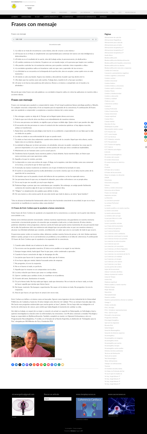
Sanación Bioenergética (112, 330)
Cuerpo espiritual (110, 116)
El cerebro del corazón (112, 157)
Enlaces (107, 185)
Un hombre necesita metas (113, 368)
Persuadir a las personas (112, 315)
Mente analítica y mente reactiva (115, 284)
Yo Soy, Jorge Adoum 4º (112, 384)
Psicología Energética (112, 320)
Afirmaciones (26, 17)
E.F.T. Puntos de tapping (112, 144)
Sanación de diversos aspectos (115, 333)
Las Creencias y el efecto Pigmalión (116, 249)
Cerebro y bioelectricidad (113, 93)
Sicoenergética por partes (113, 343)
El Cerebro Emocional (112, 160)
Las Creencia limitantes (112, 231)
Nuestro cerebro (110, 297)
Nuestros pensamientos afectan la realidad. (119, 300)
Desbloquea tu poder (111, 126)
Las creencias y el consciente (114, 246)
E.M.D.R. (107, 152)
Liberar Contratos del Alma (113, 272)
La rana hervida (110, 221)
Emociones (63, 12)
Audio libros (109, 55)
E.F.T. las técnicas (110, 137)
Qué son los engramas (112, 323)
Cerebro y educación (111, 96)
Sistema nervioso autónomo (114, 351)
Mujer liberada (109, 289)
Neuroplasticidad (110, 295)
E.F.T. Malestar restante (112, 139)
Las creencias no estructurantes (115, 241)
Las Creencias (85, 12)
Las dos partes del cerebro (113, 267)
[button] (12, 364)
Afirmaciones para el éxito (113, 45)
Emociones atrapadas (112, 182)
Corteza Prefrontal (111, 109)
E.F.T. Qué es (109, 147)
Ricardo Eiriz (109, 325)
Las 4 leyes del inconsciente (114, 226)
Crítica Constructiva (111, 111)
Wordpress (73, 431)
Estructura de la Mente (112, 190)
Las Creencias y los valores (113, 261)
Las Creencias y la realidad (113, 256)
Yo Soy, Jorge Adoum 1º (112, 376)
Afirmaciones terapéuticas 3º (114, 53)
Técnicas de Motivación (112, 353)
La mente (14, 17)
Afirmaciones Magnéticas (113, 40)
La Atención (108, 198)
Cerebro (74, 12)
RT (82, 431)
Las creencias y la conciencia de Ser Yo (117, 254)
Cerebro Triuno (109, 91)
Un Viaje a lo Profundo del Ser (114, 371)
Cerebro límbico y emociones (114, 86)
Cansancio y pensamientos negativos (117, 73)
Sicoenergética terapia (112, 345)
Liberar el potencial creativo (114, 274)
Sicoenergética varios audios (114, 348)
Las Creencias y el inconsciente (115, 251)
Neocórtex (108, 292)
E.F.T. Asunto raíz (110, 132)
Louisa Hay (108, 279)
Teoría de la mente (111, 356)
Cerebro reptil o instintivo (113, 88)
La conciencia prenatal (112, 200)
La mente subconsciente (112, 213)
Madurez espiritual (111, 282)
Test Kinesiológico (110, 358)
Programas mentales (111, 317)
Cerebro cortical (110, 78)
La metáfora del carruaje (113, 216)
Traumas (107, 366)
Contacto (108, 106)
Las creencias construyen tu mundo (116, 236)
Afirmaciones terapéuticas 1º (114, 47)
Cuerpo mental (109, 121)
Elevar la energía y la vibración (114, 175)
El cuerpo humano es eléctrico (114, 162)
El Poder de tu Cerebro (112, 170)
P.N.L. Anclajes (109, 307)
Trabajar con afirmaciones (113, 363)
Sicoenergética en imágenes (114, 338)
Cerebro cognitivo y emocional (115, 75)
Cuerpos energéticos (50, 17)
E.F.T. (120, 12)
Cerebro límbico (110, 83)
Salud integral (109, 328)
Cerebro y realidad (111, 98)
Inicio (53, 12)
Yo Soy (37, 17)
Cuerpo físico (109, 119)
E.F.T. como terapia (111, 134)
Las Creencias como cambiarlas (115, 233)
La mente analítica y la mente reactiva (117, 208)
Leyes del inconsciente (112, 269)
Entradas (103, 17)
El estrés (107, 167)
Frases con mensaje (111, 193)
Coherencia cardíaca (111, 103)
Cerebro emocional (111, 81)
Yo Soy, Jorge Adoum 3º (112, 381)
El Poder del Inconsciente (113, 172)
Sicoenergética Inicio (111, 340)
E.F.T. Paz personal (111, 142)
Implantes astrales (110, 195)
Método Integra (110, 287)
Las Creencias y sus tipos (113, 264)
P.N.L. (113, 12)
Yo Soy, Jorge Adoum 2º (112, 379)
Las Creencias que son (112, 244)
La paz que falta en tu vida (113, 218)
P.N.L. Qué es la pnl (111, 312)
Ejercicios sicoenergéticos (86, 17)
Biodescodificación (101, 12)
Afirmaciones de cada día (113, 37)
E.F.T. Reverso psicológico (113, 149)
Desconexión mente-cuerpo (114, 129)
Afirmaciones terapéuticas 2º (114, 50)
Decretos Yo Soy (110, 124)
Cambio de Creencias (111, 70)
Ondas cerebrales (110, 305)
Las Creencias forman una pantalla (116, 238)
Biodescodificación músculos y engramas (118, 68)
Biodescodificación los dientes (114, 65)
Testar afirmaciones (111, 361)
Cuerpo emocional (111, 114)
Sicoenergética (67, 17)
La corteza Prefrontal (111, 203)
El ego (107, 165)
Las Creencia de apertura (113, 228)
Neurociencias (130, 12)
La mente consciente (111, 210)
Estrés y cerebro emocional (113, 188)
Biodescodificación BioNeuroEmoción (117, 60)
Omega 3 (108, 302)
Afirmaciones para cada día (113, 42)
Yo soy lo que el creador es (113, 373)
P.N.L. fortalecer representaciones (116, 310)
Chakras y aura (109, 101)
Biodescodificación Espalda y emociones (118, 63)
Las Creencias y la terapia (113, 259)
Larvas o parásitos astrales (113, 223)
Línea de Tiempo (110, 277)
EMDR (107, 177)
